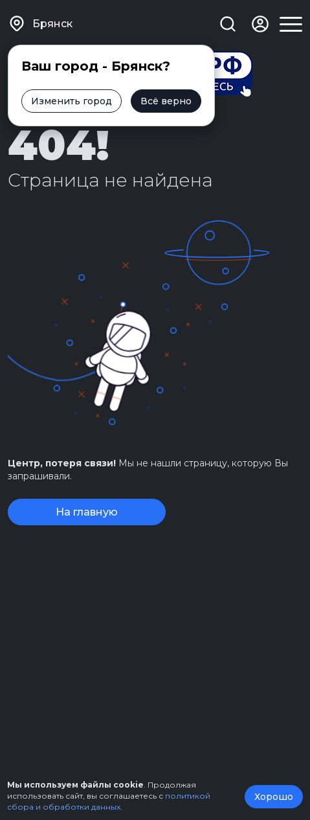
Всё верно (166, 101)
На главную (87, 512)
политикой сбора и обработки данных (108, 801)
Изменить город (71, 101)
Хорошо (273, 797)
